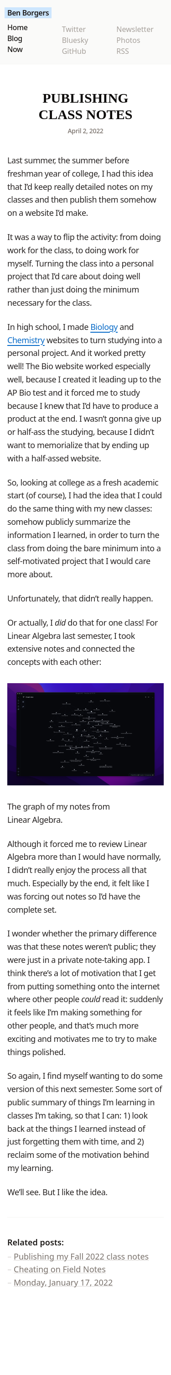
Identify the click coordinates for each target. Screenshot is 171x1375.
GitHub (74, 51)
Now (15, 49)
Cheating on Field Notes (60, 1269)
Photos (128, 40)
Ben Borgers (28, 13)
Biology (104, 326)
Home (17, 27)
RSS (122, 51)
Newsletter (134, 29)
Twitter (74, 29)
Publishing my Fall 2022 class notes (81, 1256)
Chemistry (26, 340)
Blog (14, 38)
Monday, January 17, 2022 (63, 1282)
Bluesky (75, 40)
